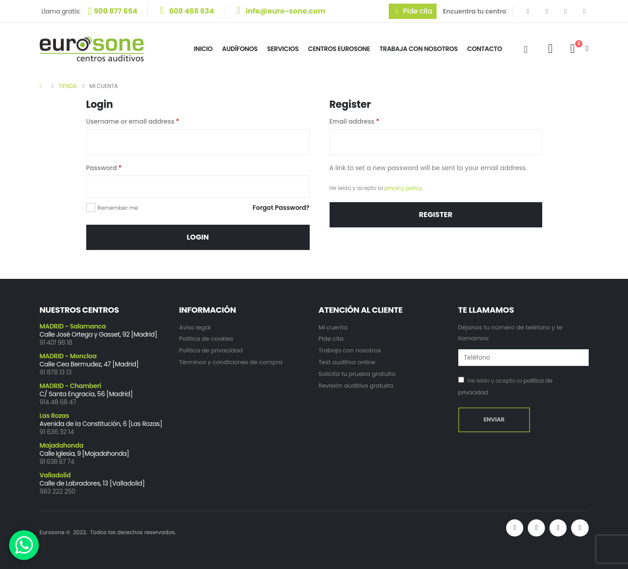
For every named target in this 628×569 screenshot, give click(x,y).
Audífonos (240, 48)
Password (104, 167)
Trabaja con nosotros (350, 350)
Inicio (203, 48)
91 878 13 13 (56, 372)
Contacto (484, 48)
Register (435, 214)
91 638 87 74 (57, 461)
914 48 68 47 (58, 402)
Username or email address (132, 121)
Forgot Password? (281, 207)
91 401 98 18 (56, 342)
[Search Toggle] (526, 50)
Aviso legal (195, 327)
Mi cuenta (333, 327)
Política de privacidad (211, 350)
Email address (355, 121)
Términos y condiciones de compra (231, 362)
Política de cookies (206, 338)
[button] (413, 11)
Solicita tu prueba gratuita (357, 374)
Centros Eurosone (339, 48)
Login (197, 237)
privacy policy (403, 188)
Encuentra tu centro (475, 11)
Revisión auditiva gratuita (356, 385)
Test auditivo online (347, 362)
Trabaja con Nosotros (419, 48)
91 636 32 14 (57, 431)
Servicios (283, 48)
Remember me (118, 208)
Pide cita (331, 338)
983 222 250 (57, 491)
